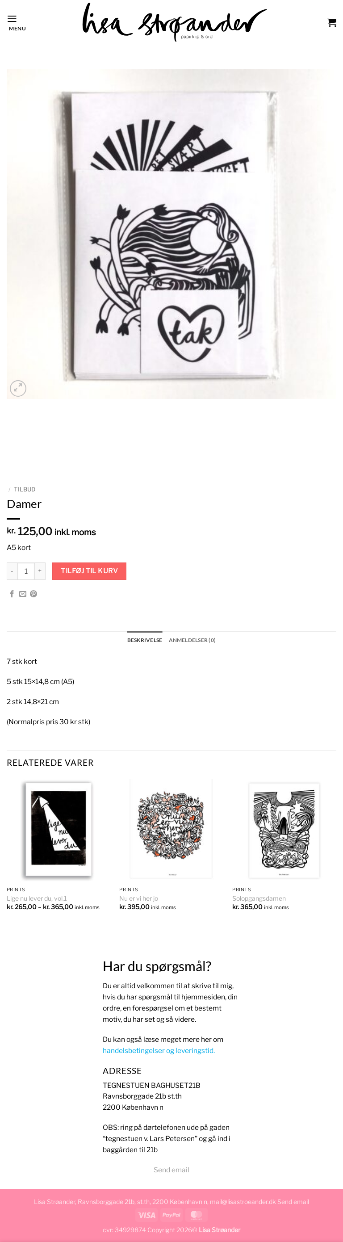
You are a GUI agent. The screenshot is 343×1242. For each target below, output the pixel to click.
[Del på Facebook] (12, 594)
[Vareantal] (26, 571)
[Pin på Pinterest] (33, 594)
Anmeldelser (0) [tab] (192, 640)
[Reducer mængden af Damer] (12, 571)
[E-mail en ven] (22, 594)
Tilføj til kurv (89, 570)
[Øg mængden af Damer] (40, 571)
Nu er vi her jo (138, 898)
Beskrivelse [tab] (145, 640)
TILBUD (25, 489)
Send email (171, 1170)
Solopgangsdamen (259, 898)
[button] (16, 22)
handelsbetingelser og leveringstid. (159, 1050)
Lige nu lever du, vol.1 (37, 898)
